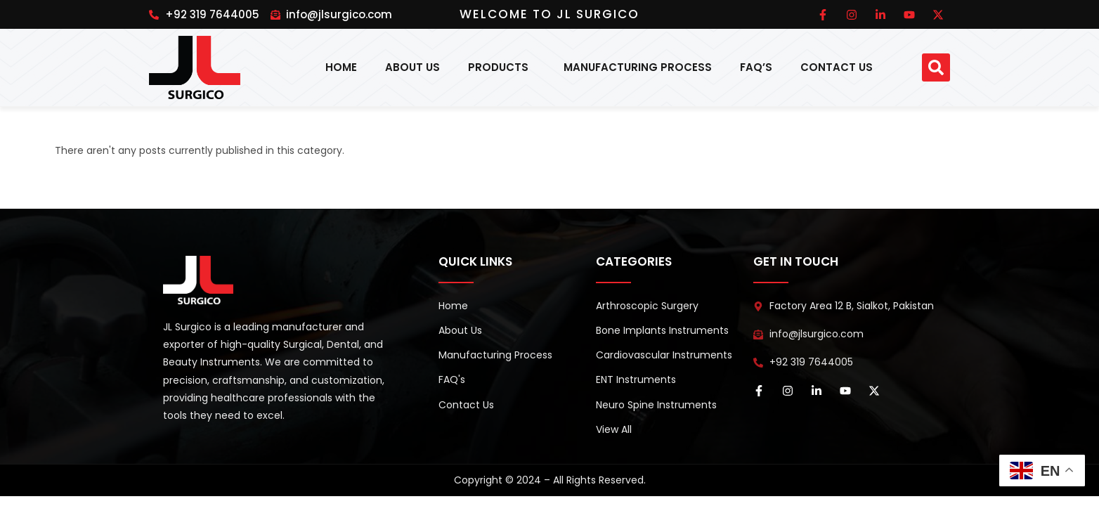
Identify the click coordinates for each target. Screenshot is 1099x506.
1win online (154, 5)
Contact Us (836, 67)
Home (341, 67)
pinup (150, 5)
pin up (163, 5)
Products (501, 67)
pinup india (159, 5)
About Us (412, 67)
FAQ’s (756, 67)
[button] (936, 67)
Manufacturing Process (638, 67)
